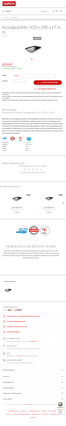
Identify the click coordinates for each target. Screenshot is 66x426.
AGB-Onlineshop (54, 414)
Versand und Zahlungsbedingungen (21, 414)
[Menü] (63, 402)
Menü (6, 11)
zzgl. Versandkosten (12, 66)
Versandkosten (29, 404)
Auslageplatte (17, 208)
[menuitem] (7, 11)
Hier (19, 355)
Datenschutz (45, 414)
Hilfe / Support (52, 411)
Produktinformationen (34, 411)
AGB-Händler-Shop (14, 411)
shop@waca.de (33, 341)
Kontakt (8, 414)
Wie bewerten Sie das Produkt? (33, 169)
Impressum (33, 417)
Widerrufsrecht (36, 414)
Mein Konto (24, 411)
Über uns (44, 411)
